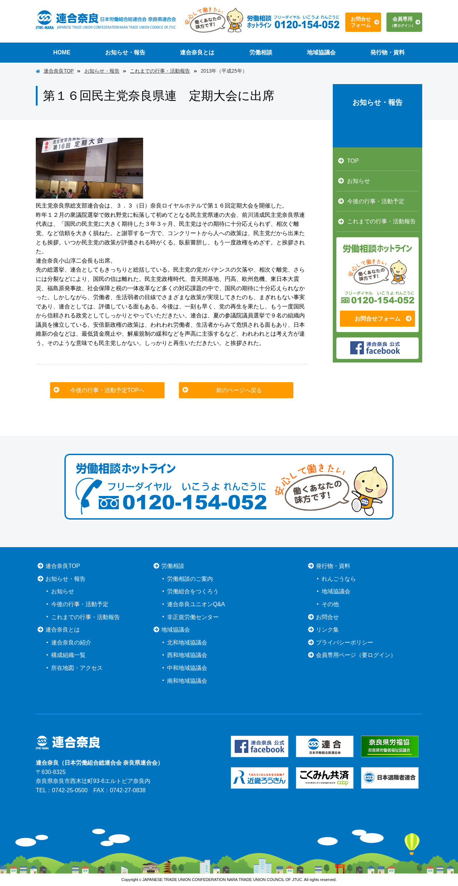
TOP (353, 161)
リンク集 (327, 630)
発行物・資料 (387, 52)
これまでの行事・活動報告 (160, 71)
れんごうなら (339, 579)
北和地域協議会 (187, 642)
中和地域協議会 (187, 668)
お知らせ (358, 181)
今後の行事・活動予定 (375, 201)
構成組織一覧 (68, 655)
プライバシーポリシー (344, 642)
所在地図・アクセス (77, 668)
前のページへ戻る (239, 390)
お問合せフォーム (361, 22)
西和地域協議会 (187, 655)
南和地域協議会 (187, 681)
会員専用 (402, 22)
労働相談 (260, 52)
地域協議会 (321, 52)
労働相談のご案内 (190, 579)
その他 (330, 604)
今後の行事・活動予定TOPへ (107, 390)
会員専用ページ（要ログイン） (356, 655)
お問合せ (327, 617)
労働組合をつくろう (193, 591)
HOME (61, 52)
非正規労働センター (193, 617)
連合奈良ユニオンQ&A (196, 604)
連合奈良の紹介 (71, 642)
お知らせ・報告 (125, 52)
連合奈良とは (197, 52)
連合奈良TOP (59, 71)
